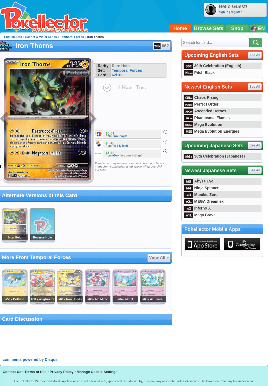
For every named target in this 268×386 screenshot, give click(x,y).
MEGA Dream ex (204, 201)
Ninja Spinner (201, 188)
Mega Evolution (203, 124)
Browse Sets (208, 28)
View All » (159, 257)
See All (254, 55)
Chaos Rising (201, 97)
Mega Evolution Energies (211, 131)
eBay (115, 155)
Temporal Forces (72, 36)
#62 (161, 46)
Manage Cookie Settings (97, 372)
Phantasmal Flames (207, 118)
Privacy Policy (62, 372)
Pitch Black (199, 72)
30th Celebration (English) (212, 66)
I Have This (132, 87)
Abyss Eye (198, 181)
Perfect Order (201, 104)
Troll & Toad (120, 145)
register (236, 12)
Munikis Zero (201, 194)
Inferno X (197, 208)
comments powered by (30, 359)
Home (180, 28)
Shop (237, 28)
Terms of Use (35, 372)
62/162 (117, 75)
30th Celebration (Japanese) (214, 156)
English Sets (13, 36)
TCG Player (119, 136)
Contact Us (12, 372)
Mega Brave (199, 215)
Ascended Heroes (205, 111)
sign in (223, 12)
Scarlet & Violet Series (41, 36)
